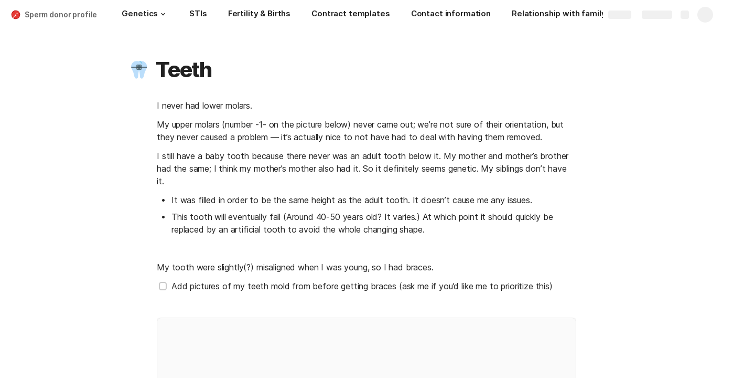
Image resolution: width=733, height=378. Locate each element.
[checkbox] (163, 286)
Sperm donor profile (61, 14)
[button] (163, 14)
